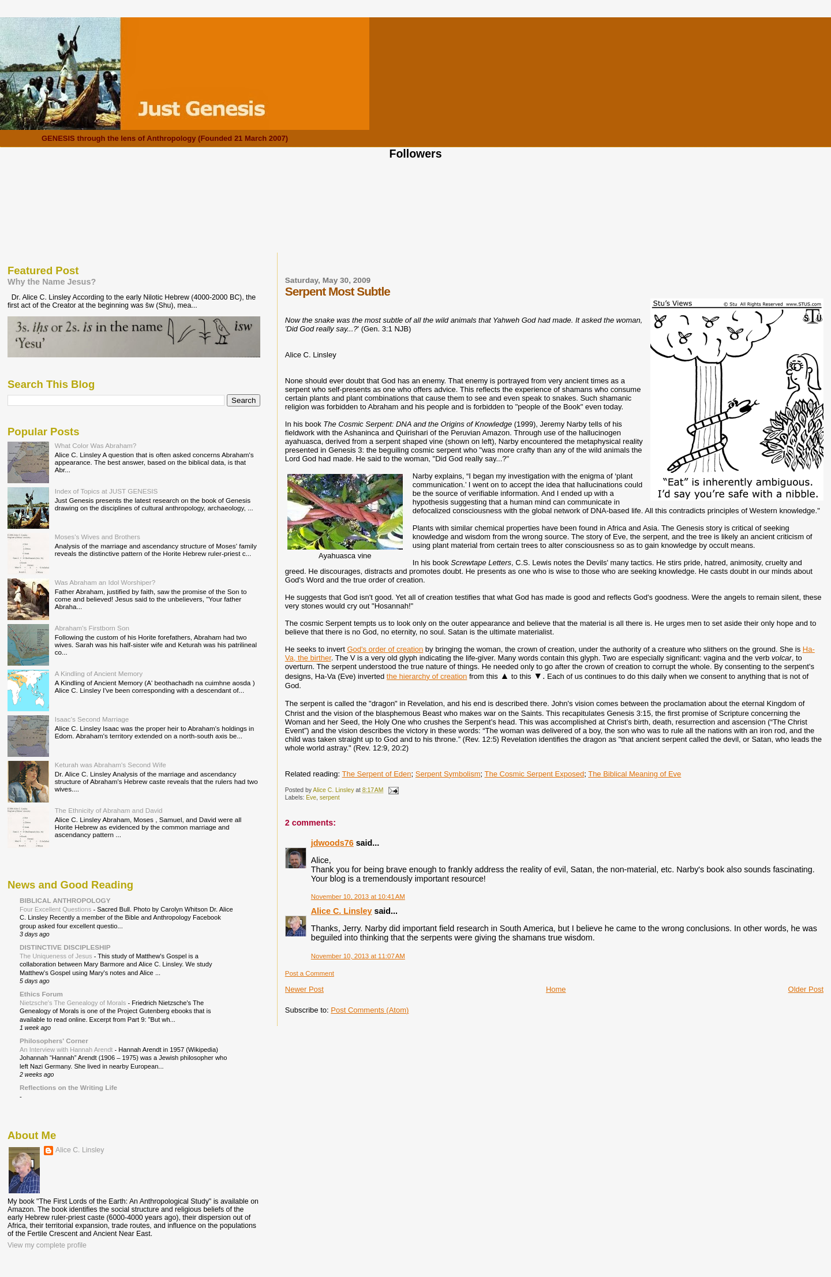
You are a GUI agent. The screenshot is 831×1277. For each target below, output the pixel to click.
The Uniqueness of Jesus (57, 956)
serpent (330, 797)
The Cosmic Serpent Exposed (534, 774)
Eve (311, 797)
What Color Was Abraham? (96, 445)
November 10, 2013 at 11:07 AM (358, 956)
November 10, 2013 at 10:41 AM (358, 896)
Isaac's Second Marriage (92, 719)
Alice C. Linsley (341, 911)
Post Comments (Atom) (370, 1010)
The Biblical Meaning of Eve (634, 774)
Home (556, 989)
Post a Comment (309, 973)
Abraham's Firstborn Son (92, 628)
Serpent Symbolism (448, 774)
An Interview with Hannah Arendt (67, 1049)
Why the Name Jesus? (52, 281)
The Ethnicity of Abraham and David (109, 810)
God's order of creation (385, 649)
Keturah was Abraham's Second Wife (110, 764)
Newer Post (304, 989)
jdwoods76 (332, 842)
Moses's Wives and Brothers (97, 536)
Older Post (805, 989)
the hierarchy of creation (427, 676)
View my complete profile (47, 1245)
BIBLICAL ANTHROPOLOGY (65, 900)
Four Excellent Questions (56, 909)
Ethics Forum (41, 994)
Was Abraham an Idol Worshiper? (105, 582)
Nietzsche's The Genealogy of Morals (74, 1002)
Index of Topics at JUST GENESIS (106, 491)
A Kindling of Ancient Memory (99, 673)
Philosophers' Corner (54, 1040)
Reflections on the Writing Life (68, 1087)
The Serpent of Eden (376, 774)
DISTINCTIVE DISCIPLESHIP (65, 947)
